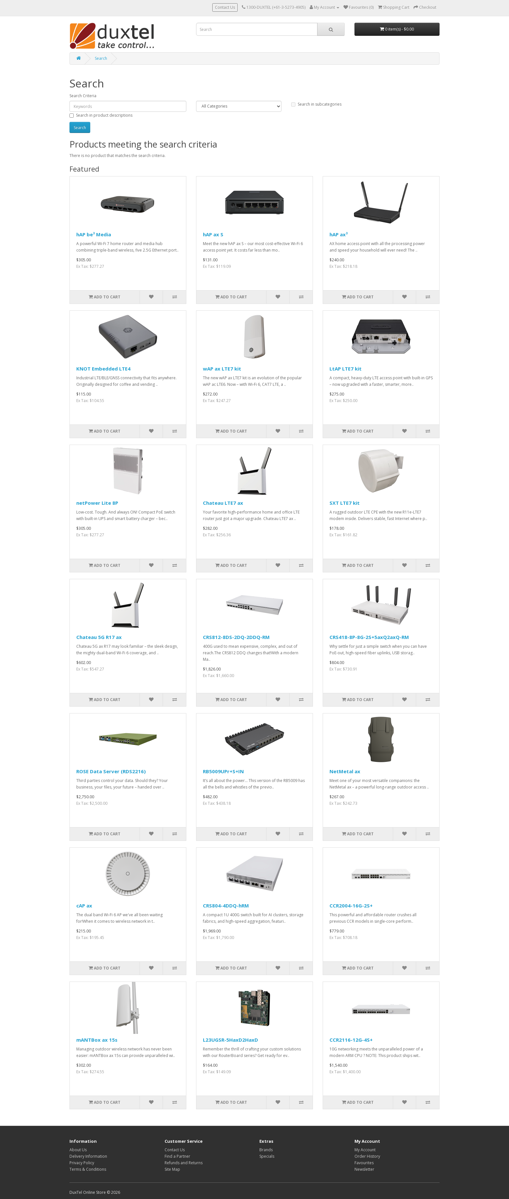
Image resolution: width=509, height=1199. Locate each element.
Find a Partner (177, 1156)
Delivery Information (88, 1156)
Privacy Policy (81, 1163)
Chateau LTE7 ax (223, 503)
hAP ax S (213, 234)
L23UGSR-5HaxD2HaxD (230, 1039)
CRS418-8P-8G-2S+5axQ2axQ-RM (369, 637)
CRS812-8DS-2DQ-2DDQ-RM (236, 637)
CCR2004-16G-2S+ (351, 905)
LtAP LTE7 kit (345, 368)
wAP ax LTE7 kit (222, 368)
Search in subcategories (316, 104)
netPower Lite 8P (97, 503)
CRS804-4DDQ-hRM (226, 905)
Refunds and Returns (184, 1163)
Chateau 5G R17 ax (99, 637)
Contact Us (225, 7)
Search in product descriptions (100, 115)
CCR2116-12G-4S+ (351, 1039)
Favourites (364, 1163)
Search (101, 58)
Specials (266, 1156)
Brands (266, 1150)
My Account (365, 1150)
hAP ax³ (338, 234)
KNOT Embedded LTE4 (103, 368)
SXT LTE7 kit (344, 503)
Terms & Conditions (87, 1169)
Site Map (172, 1169)
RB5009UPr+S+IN (223, 771)
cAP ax (84, 905)
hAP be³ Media (93, 234)
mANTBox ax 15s (97, 1039)
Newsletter (364, 1169)
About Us (78, 1150)
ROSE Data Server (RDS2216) (111, 771)
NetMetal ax (344, 771)
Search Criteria (82, 95)
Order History (367, 1156)
